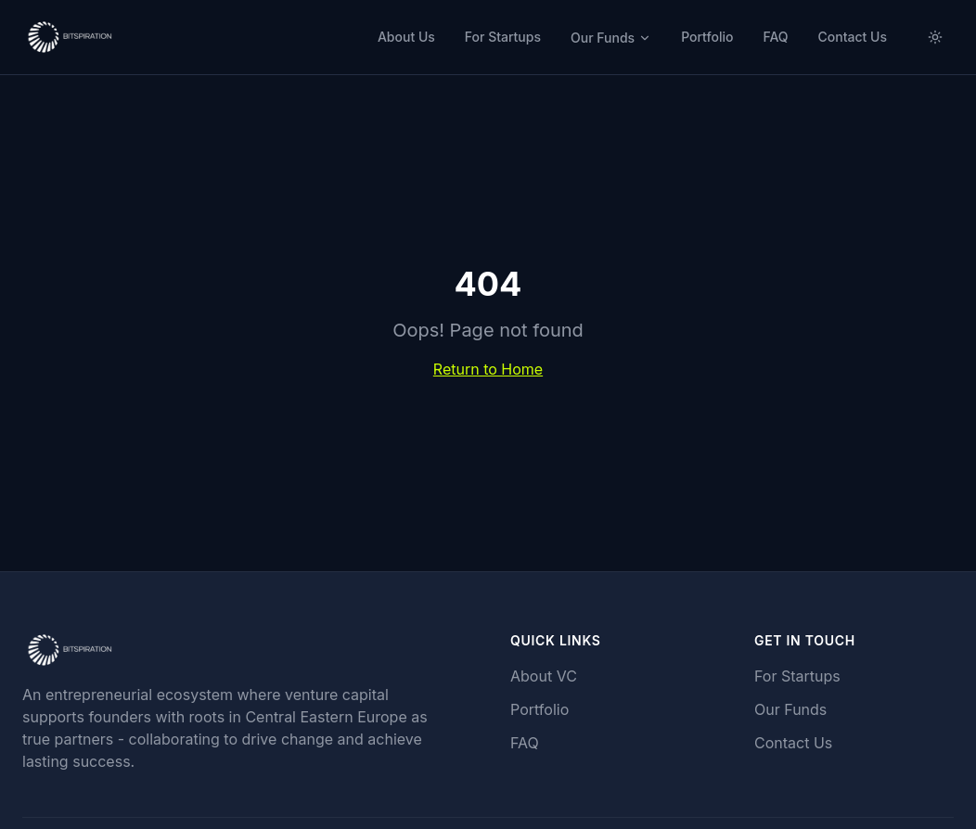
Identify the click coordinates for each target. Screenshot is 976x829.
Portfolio (707, 37)
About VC (543, 676)
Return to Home (488, 369)
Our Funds (611, 37)
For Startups (503, 37)
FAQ (775, 37)
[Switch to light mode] (935, 37)
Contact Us (852, 37)
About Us (406, 37)
